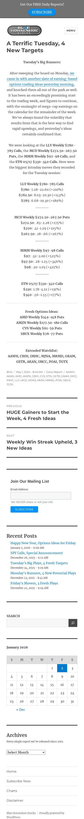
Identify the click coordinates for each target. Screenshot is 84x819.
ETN (49, 376)
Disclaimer (15, 800)
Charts (12, 791)
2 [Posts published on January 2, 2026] (62, 668)
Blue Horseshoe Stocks (21, 813)
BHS (9, 371)
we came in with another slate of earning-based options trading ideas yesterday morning (42, 78)
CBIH (35, 376)
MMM (40, 380)
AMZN (27, 376)
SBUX (66, 380)
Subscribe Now (19, 781)
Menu (71, 30)
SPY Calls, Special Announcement (37, 553)
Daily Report (54, 371)
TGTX (10, 384)
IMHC (10, 380)
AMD (18, 376)
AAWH (70, 371)
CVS (42, 376)
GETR (56, 376)
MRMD (49, 380)
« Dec (20, 710)
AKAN (10, 376)
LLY (17, 380)
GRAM (65, 376)
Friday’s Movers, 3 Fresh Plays (34, 583)
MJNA (32, 380)
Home (11, 771)
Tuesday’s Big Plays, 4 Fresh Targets (39, 563)
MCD (24, 380)
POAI (58, 380)
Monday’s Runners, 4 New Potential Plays (43, 573)
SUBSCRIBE (42, 12)
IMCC (73, 376)
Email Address (19, 489)
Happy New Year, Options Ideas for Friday (43, 543)
